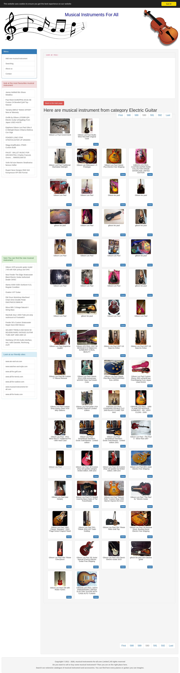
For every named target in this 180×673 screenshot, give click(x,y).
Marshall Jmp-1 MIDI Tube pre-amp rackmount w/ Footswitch (19, 316)
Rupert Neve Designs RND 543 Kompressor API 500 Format (18, 171)
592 (160, 115)
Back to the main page (53, 103)
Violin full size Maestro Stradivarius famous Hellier (19, 164)
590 (144, 115)
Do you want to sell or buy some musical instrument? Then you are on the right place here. (90, 665)
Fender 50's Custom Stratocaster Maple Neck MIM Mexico (18, 323)
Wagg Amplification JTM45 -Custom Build (16, 146)
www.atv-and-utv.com (14, 361)
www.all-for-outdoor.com (15, 382)
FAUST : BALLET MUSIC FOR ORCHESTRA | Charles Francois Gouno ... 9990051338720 (18, 155)
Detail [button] (69, 144)
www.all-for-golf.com (13, 372)
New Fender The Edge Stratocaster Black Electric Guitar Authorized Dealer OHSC (19, 277)
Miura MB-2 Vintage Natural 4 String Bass (17, 308)
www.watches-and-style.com (17, 366)
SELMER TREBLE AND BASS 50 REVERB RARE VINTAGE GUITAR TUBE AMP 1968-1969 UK (19, 332)
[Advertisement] (19, 218)
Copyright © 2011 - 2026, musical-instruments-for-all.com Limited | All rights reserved (90, 662)
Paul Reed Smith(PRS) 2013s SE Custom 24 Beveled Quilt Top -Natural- (18, 102)
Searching (9, 64)
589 (136, 115)
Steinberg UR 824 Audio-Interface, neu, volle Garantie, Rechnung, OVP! (19, 342)
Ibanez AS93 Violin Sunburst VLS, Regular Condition (19, 286)
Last (168, 115)
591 (152, 115)
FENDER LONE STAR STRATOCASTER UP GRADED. (18, 138)
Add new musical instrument (16, 59)
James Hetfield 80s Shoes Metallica (16, 93)
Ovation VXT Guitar (13, 292)
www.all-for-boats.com (14, 394)
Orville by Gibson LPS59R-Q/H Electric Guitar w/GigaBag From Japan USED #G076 (18, 119)
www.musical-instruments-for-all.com (17, 388)
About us (9, 69)
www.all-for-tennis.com (14, 377)
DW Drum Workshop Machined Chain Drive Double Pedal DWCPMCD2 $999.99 (17, 299)
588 (129, 115)
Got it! (169, 4)
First (120, 115)
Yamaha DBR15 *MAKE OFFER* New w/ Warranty (18, 111)
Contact (9, 74)
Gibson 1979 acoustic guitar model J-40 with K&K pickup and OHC (19, 268)
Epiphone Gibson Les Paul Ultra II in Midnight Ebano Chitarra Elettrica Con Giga (19, 129)
